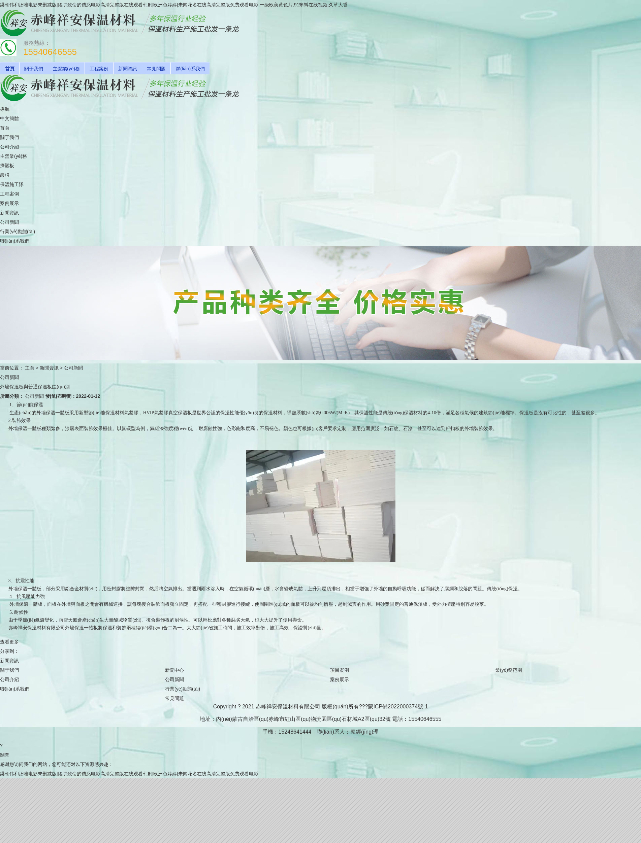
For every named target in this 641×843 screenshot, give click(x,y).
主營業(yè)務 (66, 68)
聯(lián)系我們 (190, 68)
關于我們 (33, 68)
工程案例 (99, 68)
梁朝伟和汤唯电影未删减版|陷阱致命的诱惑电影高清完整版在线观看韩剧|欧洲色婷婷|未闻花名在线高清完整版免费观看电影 (129, 773)
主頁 (29, 368)
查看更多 (9, 641)
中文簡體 (9, 118)
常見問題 (156, 68)
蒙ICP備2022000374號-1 (398, 706)
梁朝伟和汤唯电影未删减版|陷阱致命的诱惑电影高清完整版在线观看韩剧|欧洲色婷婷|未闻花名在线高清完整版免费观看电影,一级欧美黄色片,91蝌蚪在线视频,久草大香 (174, 4)
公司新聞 (73, 368)
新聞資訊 (127, 68)
